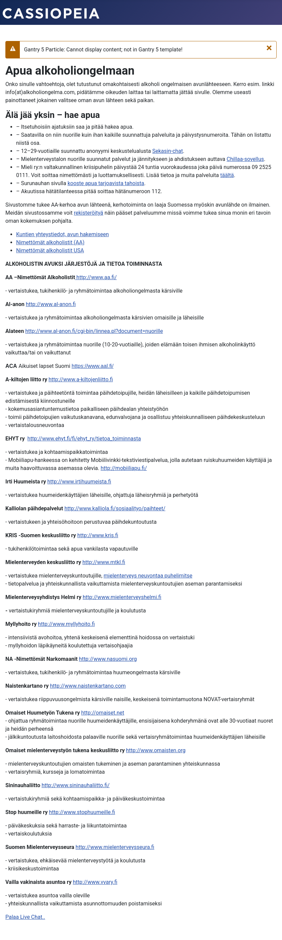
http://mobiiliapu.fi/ (124, 468)
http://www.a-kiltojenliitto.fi (80, 379)
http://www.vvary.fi (95, 882)
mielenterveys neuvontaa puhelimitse (148, 575)
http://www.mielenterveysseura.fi (115, 847)
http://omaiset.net (102, 713)
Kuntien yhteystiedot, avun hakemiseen (62, 234)
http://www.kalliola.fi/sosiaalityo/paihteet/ (115, 508)
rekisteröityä (88, 213)
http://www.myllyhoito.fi (66, 624)
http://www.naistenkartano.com (88, 686)
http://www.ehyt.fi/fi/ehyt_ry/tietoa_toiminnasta (84, 438)
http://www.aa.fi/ (96, 277)
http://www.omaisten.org (156, 750)
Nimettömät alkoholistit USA (50, 250)
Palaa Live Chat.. (25, 917)
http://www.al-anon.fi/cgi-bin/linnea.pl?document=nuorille (94, 331)
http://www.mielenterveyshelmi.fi (122, 597)
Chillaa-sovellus (245, 159)
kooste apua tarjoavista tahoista (106, 183)
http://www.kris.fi (97, 535)
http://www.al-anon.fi (51, 304)
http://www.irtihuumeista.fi (79, 481)
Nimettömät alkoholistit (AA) (50, 242)
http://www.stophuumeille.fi (82, 812)
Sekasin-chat (167, 151)
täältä (227, 175)
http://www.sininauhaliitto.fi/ (76, 785)
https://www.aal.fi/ (93, 366)
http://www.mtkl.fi (103, 562)
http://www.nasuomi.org (108, 659)
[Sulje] (269, 47)
